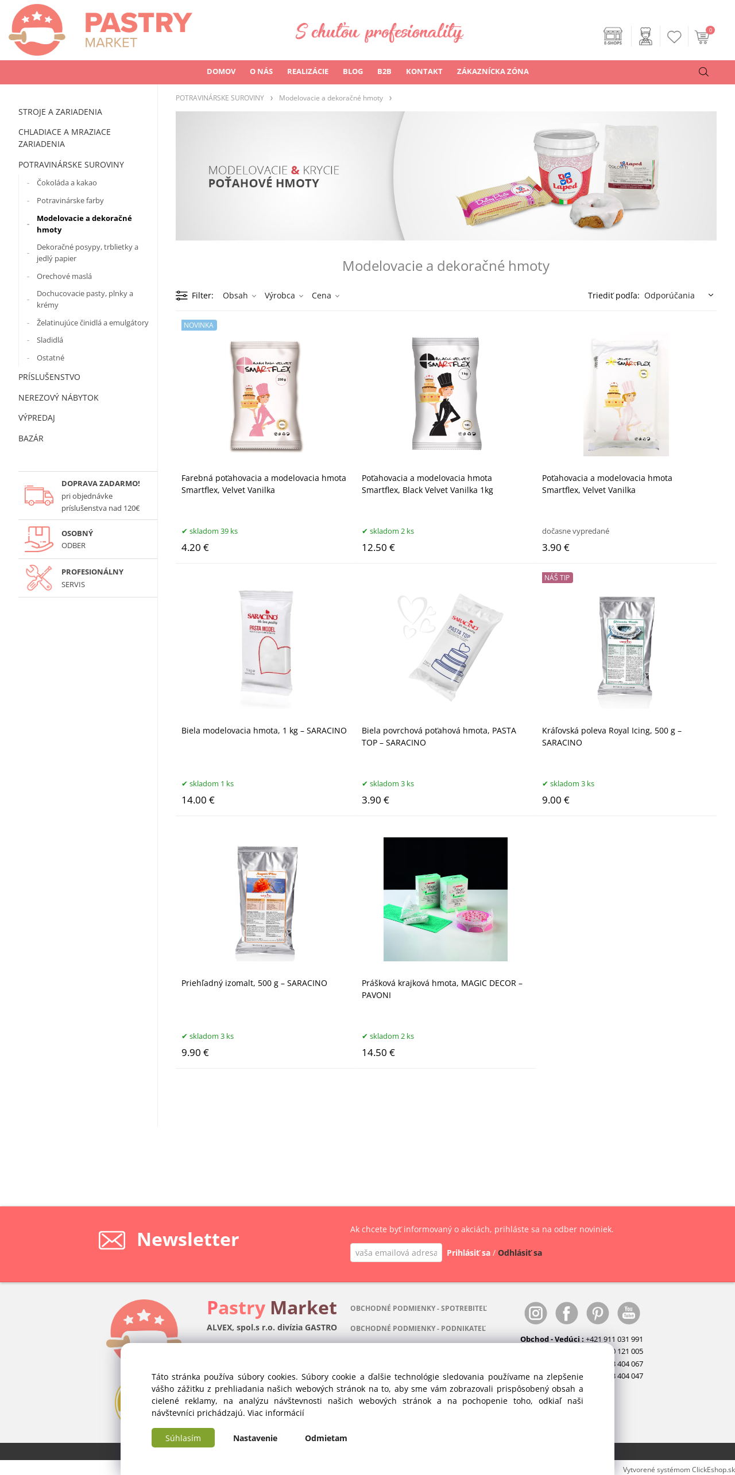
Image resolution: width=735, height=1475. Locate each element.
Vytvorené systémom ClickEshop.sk (679, 1469)
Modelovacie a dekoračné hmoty (84, 224)
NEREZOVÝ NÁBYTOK (58, 397)
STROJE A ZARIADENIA (60, 111)
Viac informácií (275, 1412)
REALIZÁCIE (307, 71)
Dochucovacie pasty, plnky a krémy (85, 299)
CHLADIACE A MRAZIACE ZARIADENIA (64, 137)
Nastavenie (255, 1438)
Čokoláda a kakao (67, 182)
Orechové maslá (64, 276)
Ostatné (50, 357)
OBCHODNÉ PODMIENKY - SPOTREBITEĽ (418, 1308)
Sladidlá (50, 340)
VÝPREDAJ (36, 417)
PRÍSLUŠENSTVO (49, 376)
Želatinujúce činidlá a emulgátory (93, 322)
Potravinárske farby (70, 200)
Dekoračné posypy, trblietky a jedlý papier (87, 252)
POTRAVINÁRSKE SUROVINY (71, 164)
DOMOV (221, 71)
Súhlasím (183, 1438)
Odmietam (326, 1438)
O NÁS (261, 71)
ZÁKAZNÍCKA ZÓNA (493, 71)
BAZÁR (31, 438)
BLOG (353, 71)
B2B (384, 71)
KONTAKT (424, 71)
